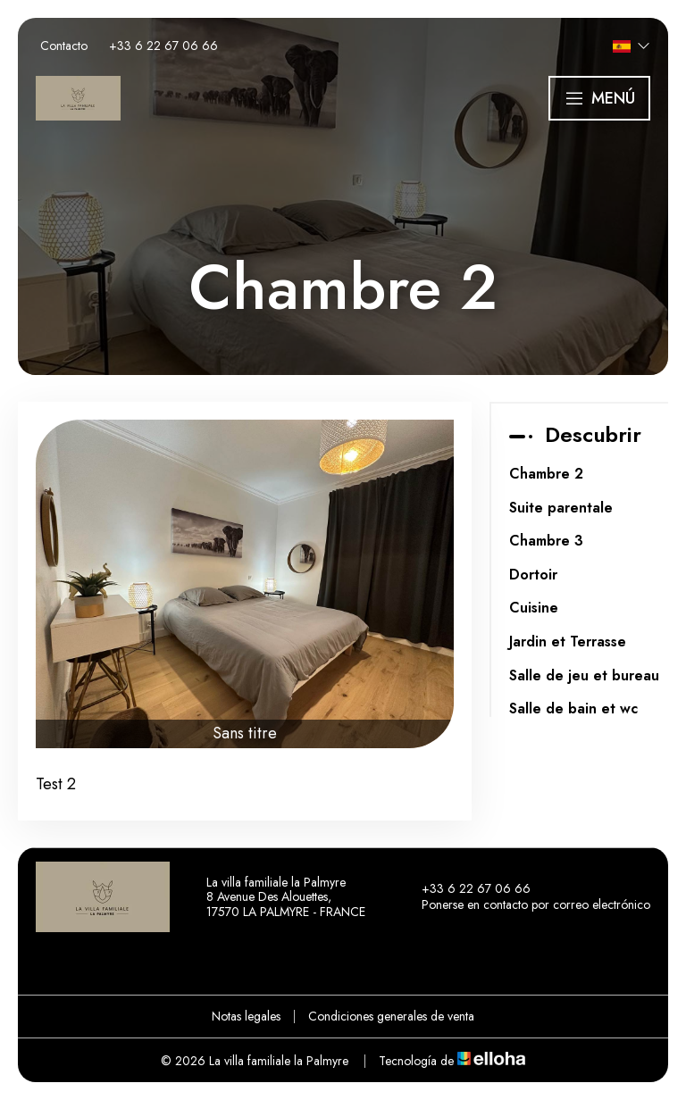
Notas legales (246, 1016)
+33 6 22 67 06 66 (466, 889)
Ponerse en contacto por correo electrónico (525, 905)
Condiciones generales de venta (391, 1016)
